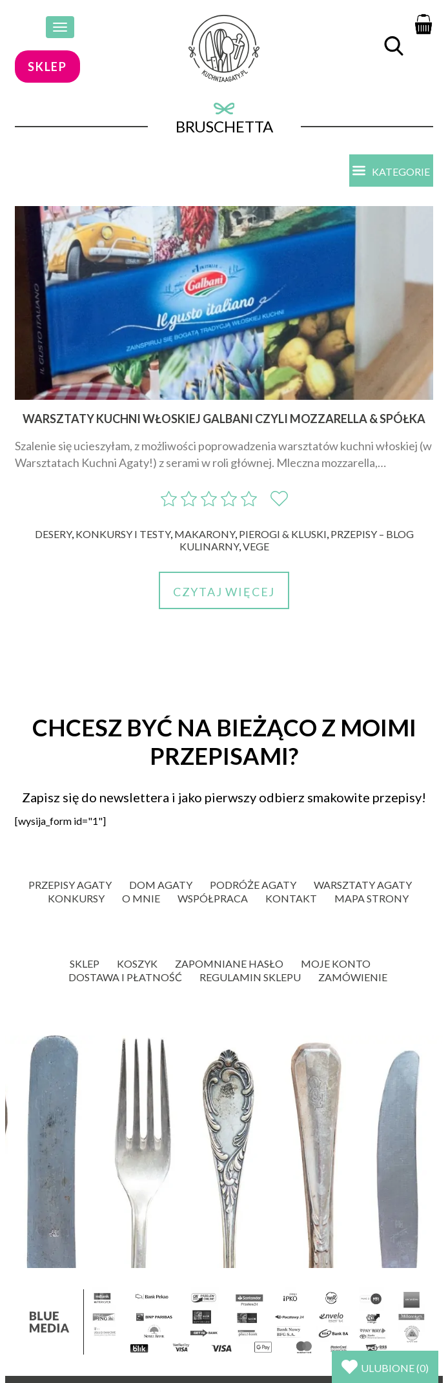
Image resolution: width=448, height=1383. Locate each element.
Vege (256, 546)
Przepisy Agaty (70, 885)
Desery (53, 534)
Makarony (204, 534)
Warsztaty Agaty (363, 885)
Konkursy (76, 898)
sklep (47, 66)
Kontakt (291, 898)
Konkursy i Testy (123, 534)
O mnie (141, 898)
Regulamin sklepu (250, 977)
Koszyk (137, 963)
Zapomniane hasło (229, 963)
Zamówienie (352, 977)
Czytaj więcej (224, 592)
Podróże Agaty (253, 885)
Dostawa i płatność (125, 977)
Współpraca (213, 898)
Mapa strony (371, 898)
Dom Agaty (160, 885)
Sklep (84, 963)
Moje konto (336, 963)
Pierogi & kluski (283, 534)
